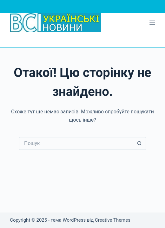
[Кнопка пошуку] (139, 143)
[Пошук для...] (76, 143)
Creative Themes (112, 220)
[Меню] (152, 23)
